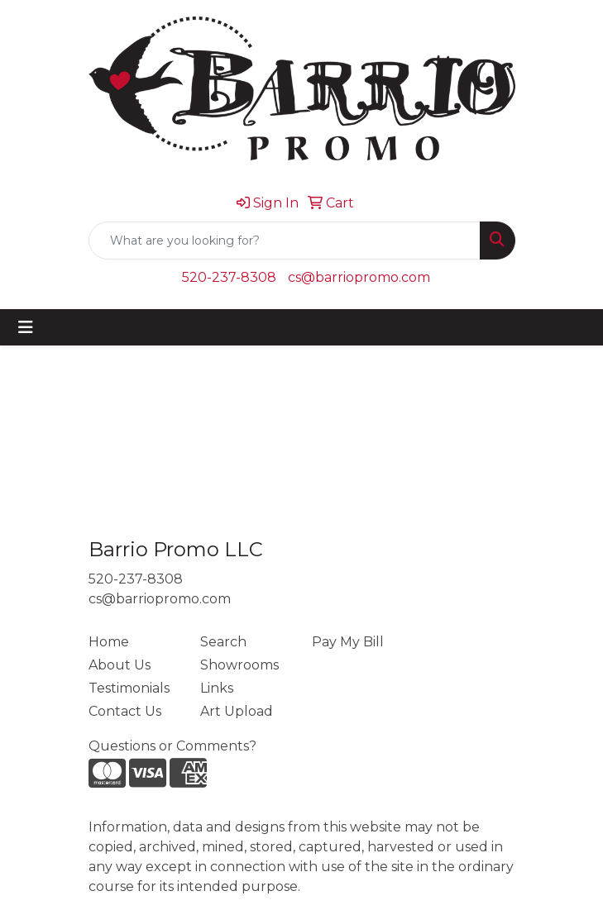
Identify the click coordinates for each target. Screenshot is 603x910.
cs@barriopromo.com (359, 277)
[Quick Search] (285, 241)
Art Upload (236, 711)
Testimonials (129, 688)
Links (216, 688)
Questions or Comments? (172, 746)
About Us (120, 665)
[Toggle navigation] (25, 327)
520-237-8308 (229, 277)
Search (223, 642)
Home (109, 642)
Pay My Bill (348, 642)
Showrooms (239, 665)
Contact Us (125, 711)
